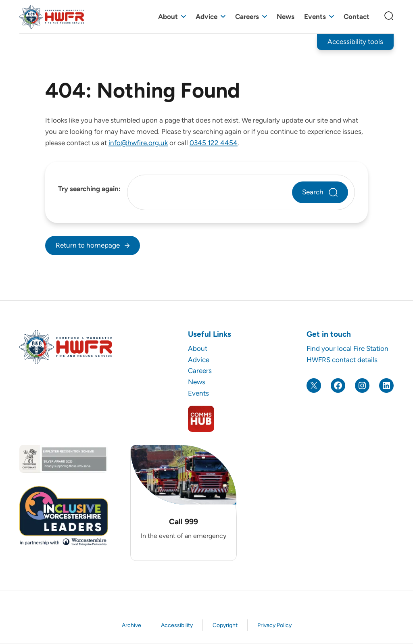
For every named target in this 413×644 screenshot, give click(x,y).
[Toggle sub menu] (183, 17)
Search (312, 192)
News (285, 17)
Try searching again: (89, 189)
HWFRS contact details (342, 360)
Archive (131, 625)
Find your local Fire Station (347, 348)
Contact (356, 17)
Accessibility (177, 625)
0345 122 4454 (214, 143)
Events (315, 17)
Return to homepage (88, 245)
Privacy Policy (274, 625)
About (168, 17)
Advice (206, 17)
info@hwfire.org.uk (138, 143)
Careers (247, 17)
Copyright (225, 625)
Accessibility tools (355, 42)
